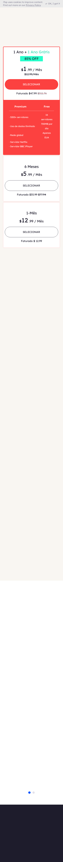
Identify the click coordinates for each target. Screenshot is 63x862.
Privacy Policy (33, 5)
